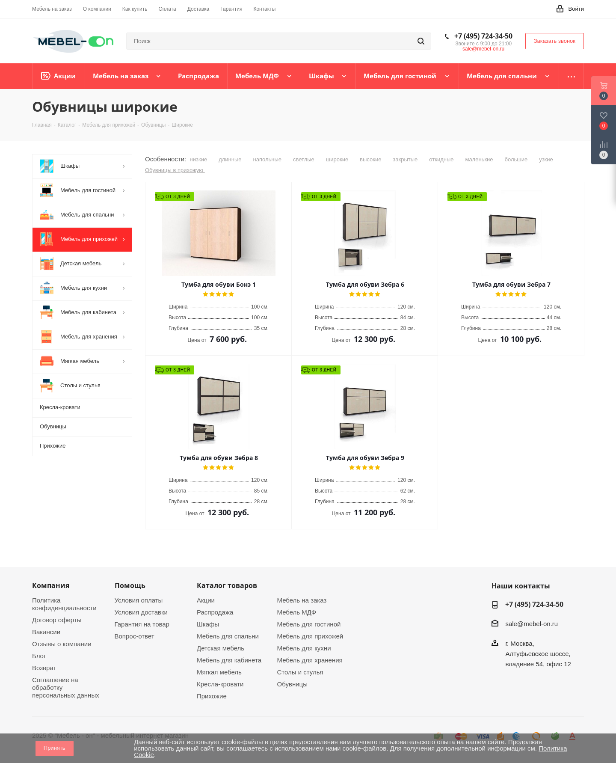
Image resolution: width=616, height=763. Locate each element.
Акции (206, 600)
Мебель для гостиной (309, 624)
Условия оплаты (139, 600)
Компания (50, 585)
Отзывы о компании (62, 643)
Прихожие (212, 696)
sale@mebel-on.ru (483, 49)
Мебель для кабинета (229, 660)
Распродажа (215, 612)
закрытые (406, 159)
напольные (268, 159)
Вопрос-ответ (134, 636)
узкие (546, 159)
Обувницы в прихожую (175, 170)
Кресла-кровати (220, 684)
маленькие (480, 159)
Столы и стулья (300, 672)
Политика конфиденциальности (64, 604)
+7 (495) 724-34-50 (483, 36)
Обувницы (292, 684)
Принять (54, 748)
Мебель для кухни (304, 648)
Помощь (130, 585)
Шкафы (208, 624)
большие (517, 159)
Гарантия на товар (142, 624)
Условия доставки (141, 612)
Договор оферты (57, 619)
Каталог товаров (227, 585)
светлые (304, 159)
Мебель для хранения (310, 660)
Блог (39, 655)
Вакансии (46, 631)
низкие (199, 159)
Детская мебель (220, 648)
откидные (442, 159)
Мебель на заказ (302, 600)
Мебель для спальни (228, 636)
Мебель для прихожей (310, 636)
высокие (371, 159)
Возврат (44, 667)
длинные (231, 159)
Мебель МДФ (297, 612)
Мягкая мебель (219, 672)
